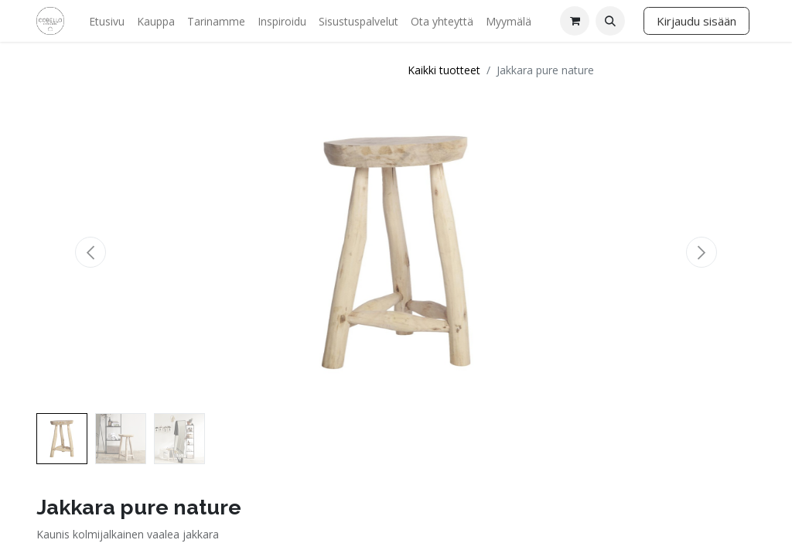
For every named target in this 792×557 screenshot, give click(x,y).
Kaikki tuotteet (444, 70)
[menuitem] (107, 21)
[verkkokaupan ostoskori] (574, 21)
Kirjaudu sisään (696, 21)
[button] (610, 21)
